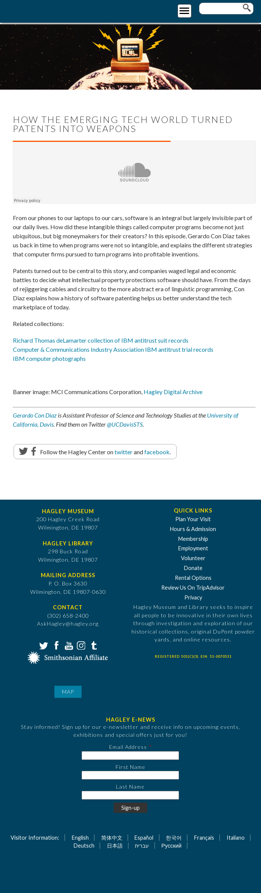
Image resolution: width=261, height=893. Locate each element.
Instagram (80, 645)
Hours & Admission (193, 529)
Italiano (236, 837)
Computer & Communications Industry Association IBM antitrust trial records (113, 349)
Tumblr (93, 645)
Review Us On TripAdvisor (193, 587)
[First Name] (130, 775)
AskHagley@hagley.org (68, 623)
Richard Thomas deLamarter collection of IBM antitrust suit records (100, 340)
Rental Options (193, 578)
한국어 (174, 837)
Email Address (128, 747)
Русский (171, 845)
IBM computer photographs (49, 358)
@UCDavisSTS (125, 424)
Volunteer (193, 558)
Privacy (193, 597)
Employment (193, 548)
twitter (123, 451)
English (80, 837)
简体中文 (111, 837)
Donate (193, 568)
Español (143, 837)
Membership (193, 539)
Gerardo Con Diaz (35, 415)
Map (68, 691)
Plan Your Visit (193, 519)
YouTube (68, 645)
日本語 (115, 845)
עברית (142, 845)
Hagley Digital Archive (173, 391)
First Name (130, 767)
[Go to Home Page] (37, 10)
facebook (157, 451)
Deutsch (84, 845)
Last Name (130, 786)
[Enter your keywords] (226, 8)
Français (204, 837)
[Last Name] (130, 795)
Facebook (55, 645)
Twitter (43, 645)
